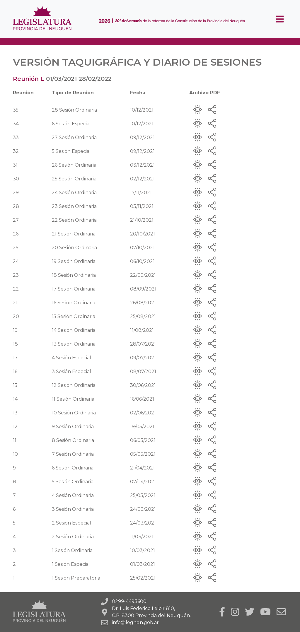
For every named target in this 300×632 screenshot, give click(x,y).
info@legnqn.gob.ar (135, 622)
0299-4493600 (129, 601)
